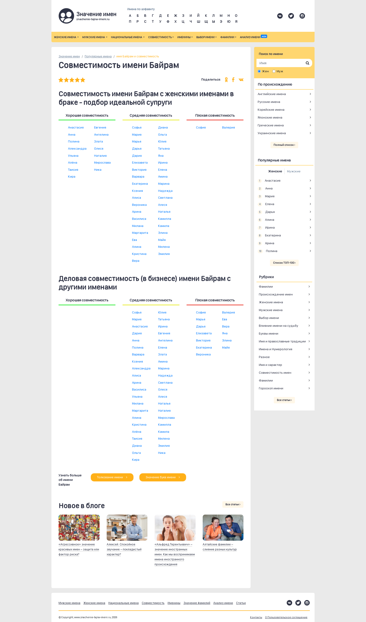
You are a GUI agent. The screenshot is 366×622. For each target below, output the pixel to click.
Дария (137, 155)
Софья (137, 127)
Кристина (139, 254)
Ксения (137, 191)
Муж (280, 71)
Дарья (137, 148)
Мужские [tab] (294, 171)
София (201, 127)
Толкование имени (112, 477)
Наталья (164, 211)
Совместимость (160, 37)
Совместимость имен (275, 372)
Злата (98, 141)
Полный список (284, 145)
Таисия (73, 169)
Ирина (163, 162)
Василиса (139, 219)
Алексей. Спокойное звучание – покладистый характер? (124, 549)
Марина (163, 183)
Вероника (139, 205)
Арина (136, 211)
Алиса (136, 197)
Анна (71, 134)
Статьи (241, 603)
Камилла (164, 219)
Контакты (256, 617)
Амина (163, 176)
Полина (73, 141)
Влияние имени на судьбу (278, 325)
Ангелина (101, 134)
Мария (137, 134)
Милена (164, 247)
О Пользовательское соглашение (286, 617)
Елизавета (140, 162)
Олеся (98, 148)
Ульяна (73, 155)
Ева (134, 240)
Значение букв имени (163, 477)
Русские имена (269, 102)
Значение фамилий (196, 603)
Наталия (100, 155)
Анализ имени (253, 37)
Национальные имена (126, 37)
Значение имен (69, 56)
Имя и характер (270, 365)
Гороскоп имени (271, 388)
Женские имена (65, 37)
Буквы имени (268, 333)
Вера (135, 261)
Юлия (162, 141)
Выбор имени (205, 37)
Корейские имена (271, 109)
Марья (136, 141)
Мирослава (102, 162)
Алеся (162, 205)
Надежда (165, 191)
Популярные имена (98, 56)
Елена (162, 169)
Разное (264, 357)
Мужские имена (93, 37)
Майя (162, 240)
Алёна (72, 162)
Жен (265, 71)
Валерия (228, 127)
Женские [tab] (275, 171)
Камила (163, 226)
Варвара (138, 176)
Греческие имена (271, 125)
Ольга (162, 134)
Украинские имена (272, 133)
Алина (136, 247)
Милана (137, 226)
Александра (77, 148)
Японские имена (270, 117)
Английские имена (272, 94)
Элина (163, 233)
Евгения (100, 127)
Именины (184, 37)
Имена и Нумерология (275, 349)
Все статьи (232, 504)
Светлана (165, 197)
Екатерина (140, 183)
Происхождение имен (276, 294)
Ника (97, 169)
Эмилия (164, 254)
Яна (161, 155)
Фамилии (227, 37)
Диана (163, 127)
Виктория (139, 169)
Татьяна (164, 148)
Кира (71, 176)
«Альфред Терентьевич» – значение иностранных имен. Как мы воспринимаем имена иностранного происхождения (175, 554)
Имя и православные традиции (282, 341)
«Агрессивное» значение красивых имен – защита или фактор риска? (79, 549)
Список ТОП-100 (284, 262)
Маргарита (140, 233)
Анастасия (76, 127)
